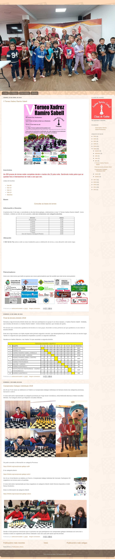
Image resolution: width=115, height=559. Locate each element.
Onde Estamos (24, 93)
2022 (95, 139)
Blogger (69, 554)
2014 (95, 187)
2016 (95, 182)
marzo (97, 174)
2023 (95, 136)
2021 (95, 141)
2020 (95, 144)
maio (96, 158)
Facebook (34, 93)
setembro (98, 153)
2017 (95, 179)
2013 (95, 189)
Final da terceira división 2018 (14, 318)
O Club (5, 93)
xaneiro (97, 176)
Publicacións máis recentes (14, 543)
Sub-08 (9, 185)
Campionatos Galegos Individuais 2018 (18, 386)
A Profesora (13, 93)
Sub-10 (9, 187)
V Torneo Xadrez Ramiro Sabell (15, 101)
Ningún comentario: (35, 308)
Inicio (46, 543)
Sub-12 (9, 190)
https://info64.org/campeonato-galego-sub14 (17, 494)
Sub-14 (9, 192)
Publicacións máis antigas (77, 543)
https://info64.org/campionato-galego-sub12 (16, 474)
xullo (96, 156)
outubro (97, 151)
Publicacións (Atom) (17, 547)
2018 (95, 148)
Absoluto (9, 194)
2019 (95, 146)
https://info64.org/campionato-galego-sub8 (16, 466)
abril (96, 160)
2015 (95, 184)
